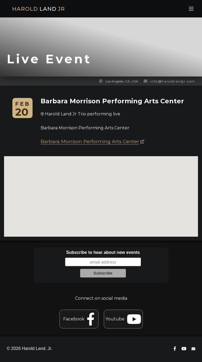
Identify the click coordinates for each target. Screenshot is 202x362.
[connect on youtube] (184, 348)
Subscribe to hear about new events (103, 252)
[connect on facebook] (174, 348)
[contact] (193, 348)
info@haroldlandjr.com (172, 81)
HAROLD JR (38, 9)
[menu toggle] (149, 9)
